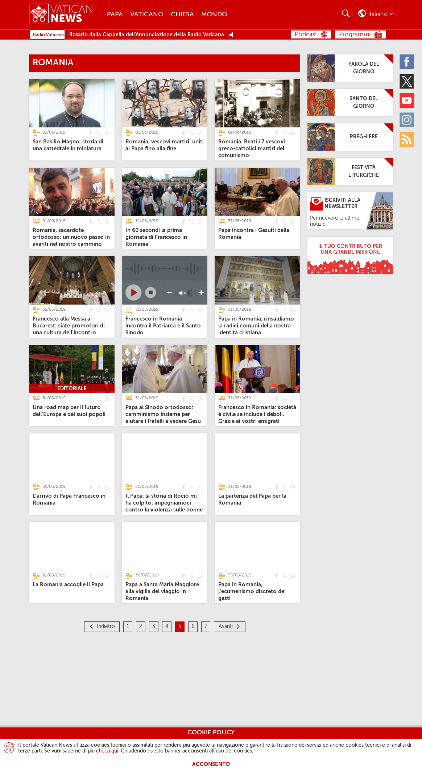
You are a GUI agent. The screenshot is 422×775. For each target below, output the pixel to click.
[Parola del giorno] (350, 68)
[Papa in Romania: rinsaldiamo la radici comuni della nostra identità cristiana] (256, 325)
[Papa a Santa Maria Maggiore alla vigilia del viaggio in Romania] (162, 591)
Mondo (214, 14)
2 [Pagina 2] (140, 626)
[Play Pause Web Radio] (233, 35)
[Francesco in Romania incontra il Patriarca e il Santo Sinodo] (163, 325)
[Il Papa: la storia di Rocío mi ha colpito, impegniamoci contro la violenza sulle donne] (164, 502)
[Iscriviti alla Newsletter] (350, 210)
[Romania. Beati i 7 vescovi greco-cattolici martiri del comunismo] (251, 148)
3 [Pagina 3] (153, 626)
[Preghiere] (350, 137)
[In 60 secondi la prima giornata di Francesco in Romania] (156, 236)
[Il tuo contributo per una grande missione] (350, 255)
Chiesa (182, 14)
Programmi (355, 35)
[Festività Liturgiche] (350, 171)
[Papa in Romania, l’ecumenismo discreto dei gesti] (252, 591)
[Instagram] (407, 120)
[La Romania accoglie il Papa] (68, 584)
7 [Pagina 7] (205, 626)
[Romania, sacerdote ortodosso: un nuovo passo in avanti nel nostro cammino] (71, 236)
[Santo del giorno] (350, 102)
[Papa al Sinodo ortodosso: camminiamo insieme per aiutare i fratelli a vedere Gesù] (163, 414)
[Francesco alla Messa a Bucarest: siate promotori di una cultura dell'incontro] (69, 325)
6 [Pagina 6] (192, 626)
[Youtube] (407, 100)
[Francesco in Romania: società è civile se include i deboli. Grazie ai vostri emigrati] (257, 414)
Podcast (306, 35)
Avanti (226, 626)
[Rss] (407, 139)
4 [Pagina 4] (166, 626)
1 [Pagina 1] (128, 626)
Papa (115, 14)
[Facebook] (407, 61)
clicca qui (107, 751)
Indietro (106, 626)
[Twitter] (407, 81)
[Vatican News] (66, 14)
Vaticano (147, 14)
